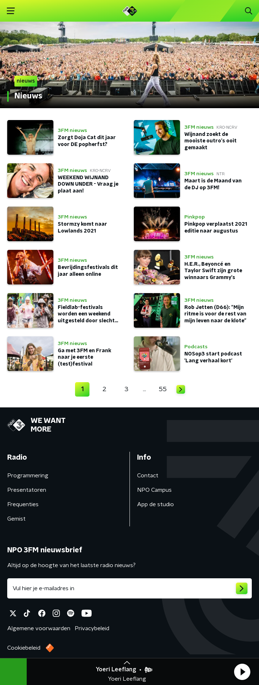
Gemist (16, 519)
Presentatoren (26, 490)
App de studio (155, 504)
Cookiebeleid (23, 648)
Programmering (27, 475)
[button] (242, 671)
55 (163, 389)
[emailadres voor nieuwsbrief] (129, 588)
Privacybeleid (92, 628)
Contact (147, 475)
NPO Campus (154, 490)
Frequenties (23, 504)
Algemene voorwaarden (38, 628)
